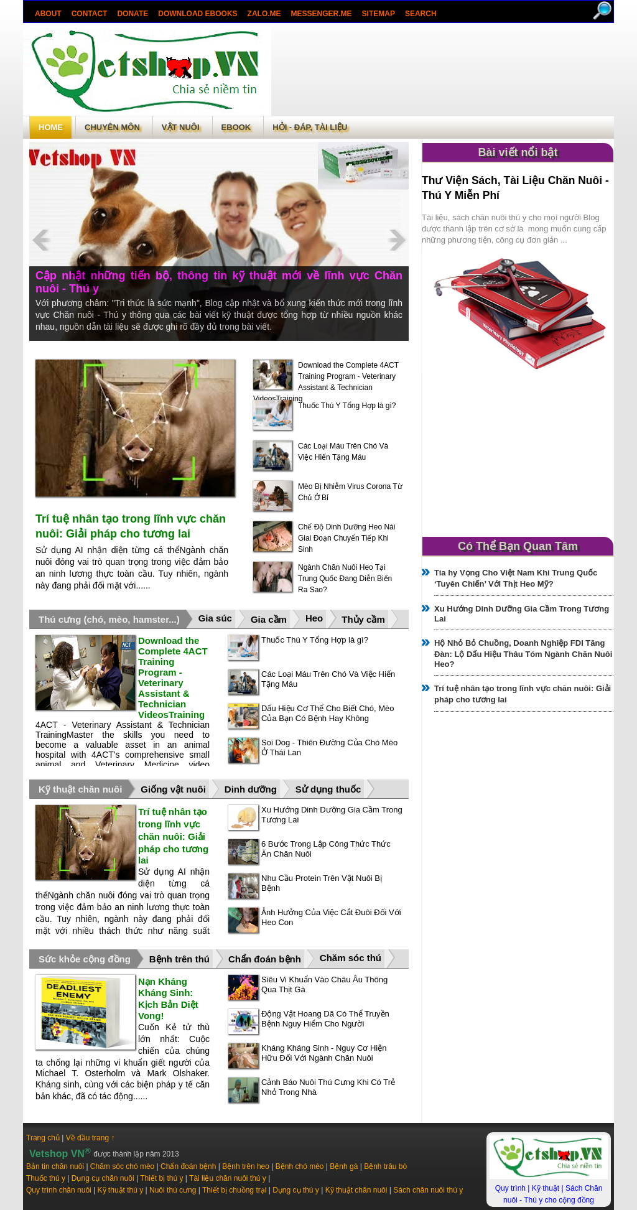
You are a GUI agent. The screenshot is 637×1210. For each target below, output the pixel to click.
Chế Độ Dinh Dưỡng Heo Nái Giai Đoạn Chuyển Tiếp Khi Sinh (346, 538)
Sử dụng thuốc (328, 789)
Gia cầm (269, 619)
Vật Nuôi (181, 127)
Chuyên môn (112, 127)
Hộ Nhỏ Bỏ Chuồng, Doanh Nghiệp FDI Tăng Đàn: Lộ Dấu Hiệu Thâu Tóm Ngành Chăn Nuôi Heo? (523, 653)
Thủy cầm (363, 619)
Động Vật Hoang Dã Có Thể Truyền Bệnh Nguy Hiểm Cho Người (325, 1018)
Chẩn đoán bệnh (264, 959)
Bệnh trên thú (179, 959)
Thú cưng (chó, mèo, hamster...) (109, 619)
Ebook (236, 127)
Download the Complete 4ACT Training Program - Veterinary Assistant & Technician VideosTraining (173, 677)
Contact (90, 13)
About (48, 13)
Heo (314, 618)
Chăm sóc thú (350, 957)
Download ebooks (197, 13)
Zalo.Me (264, 13)
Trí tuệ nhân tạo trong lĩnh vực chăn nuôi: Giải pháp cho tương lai (173, 835)
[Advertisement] (442, 71)
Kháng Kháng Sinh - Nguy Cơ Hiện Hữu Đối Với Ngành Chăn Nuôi (323, 1053)
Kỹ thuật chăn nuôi (80, 789)
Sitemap (378, 13)
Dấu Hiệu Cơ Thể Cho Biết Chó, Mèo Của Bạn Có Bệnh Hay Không (327, 713)
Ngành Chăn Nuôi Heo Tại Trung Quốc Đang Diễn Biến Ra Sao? (345, 578)
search (421, 13)
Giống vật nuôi (173, 789)
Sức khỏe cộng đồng (85, 959)
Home (51, 127)
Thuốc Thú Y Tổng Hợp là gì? (347, 405)
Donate (132, 13)
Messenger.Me (321, 13)
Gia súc (215, 618)
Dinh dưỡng (251, 789)
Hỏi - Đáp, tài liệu (309, 127)
